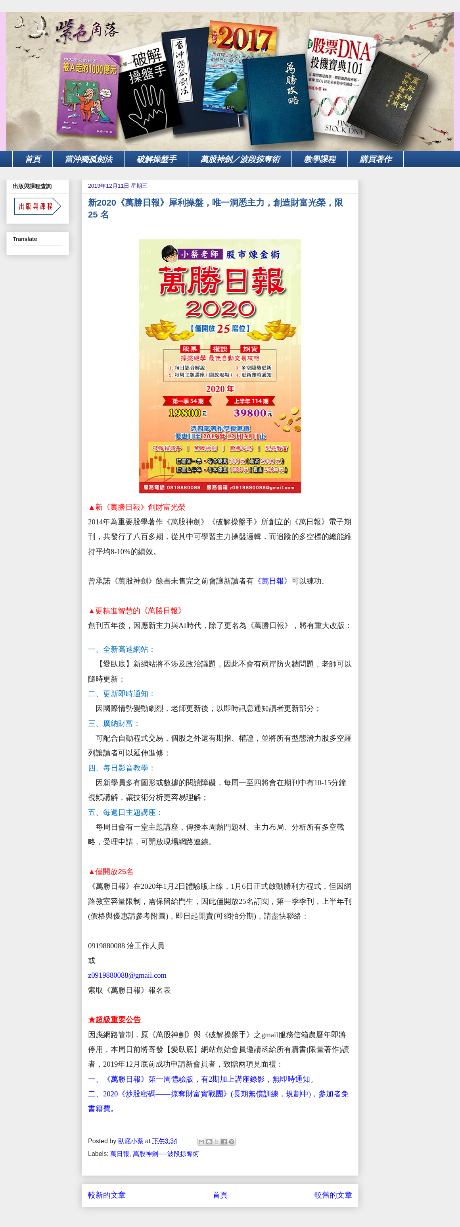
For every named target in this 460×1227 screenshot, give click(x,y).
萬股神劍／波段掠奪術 (240, 159)
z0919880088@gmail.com (127, 975)
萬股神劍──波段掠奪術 (166, 1153)
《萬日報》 (272, 581)
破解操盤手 (156, 159)
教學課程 (319, 159)
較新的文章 (107, 1195)
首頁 (32, 159)
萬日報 (119, 1153)
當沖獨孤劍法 (88, 159)
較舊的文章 (333, 1195)
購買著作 (375, 159)
